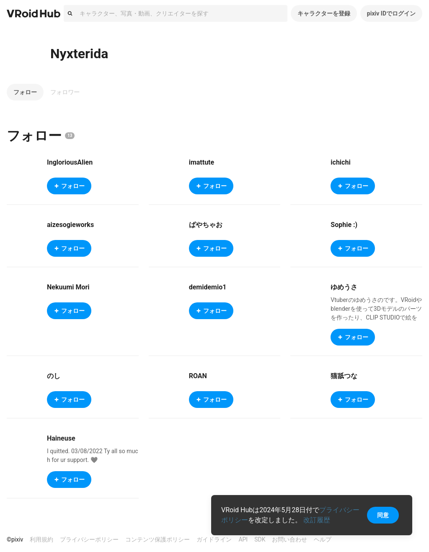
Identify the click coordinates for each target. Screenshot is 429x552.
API (243, 539)
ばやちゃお (205, 225)
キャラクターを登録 (323, 13)
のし (53, 376)
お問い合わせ (289, 539)
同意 (383, 515)
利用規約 (41, 539)
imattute (201, 162)
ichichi (340, 162)
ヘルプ (322, 539)
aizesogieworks (70, 225)
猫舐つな (344, 376)
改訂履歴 (316, 520)
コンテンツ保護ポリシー (157, 539)
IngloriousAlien (70, 162)
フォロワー (65, 92)
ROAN (198, 376)
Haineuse (61, 438)
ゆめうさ (344, 287)
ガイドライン (214, 539)
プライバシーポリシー (89, 539)
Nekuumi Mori (68, 287)
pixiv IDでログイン (391, 13)
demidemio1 (208, 287)
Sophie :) (344, 225)
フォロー (25, 92)
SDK (259, 539)
